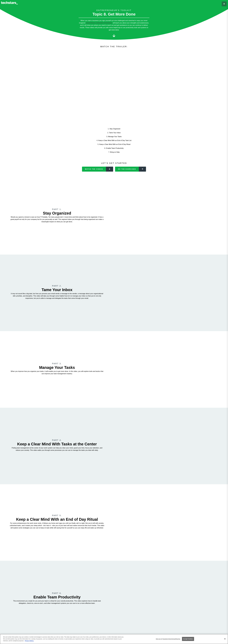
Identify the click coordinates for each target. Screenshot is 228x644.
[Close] (225, 639)
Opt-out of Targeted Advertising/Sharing (168, 639)
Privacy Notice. (29, 640)
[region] (114, 639)
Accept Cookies (188, 639)
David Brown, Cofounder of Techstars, (99, 23)
